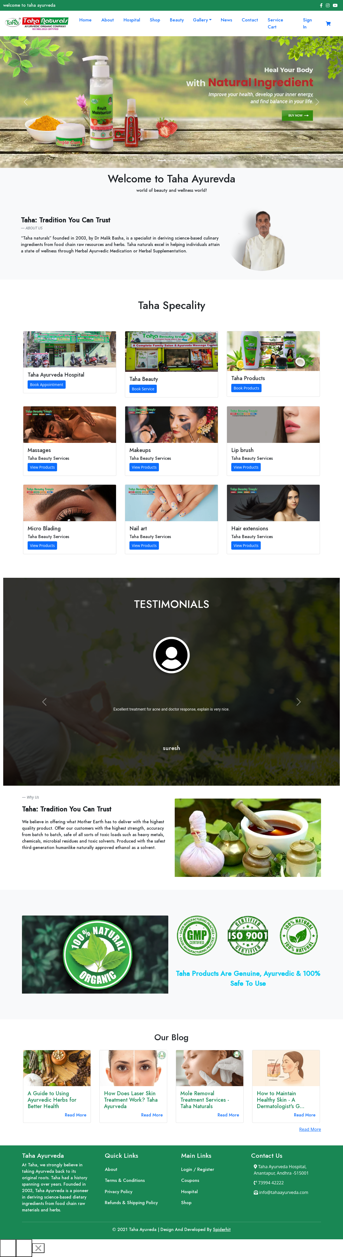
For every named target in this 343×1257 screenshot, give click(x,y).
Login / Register (197, 1169)
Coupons (190, 1180)
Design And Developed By (162, 1229)
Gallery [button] (200, 20)
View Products (42, 467)
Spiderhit (222, 1229)
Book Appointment (46, 384)
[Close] (38, 1248)
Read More (75, 1115)
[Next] (24, 1248)
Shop (155, 20)
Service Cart (275, 23)
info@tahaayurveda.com (281, 1192)
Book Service (143, 388)
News (226, 20)
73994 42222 (269, 1183)
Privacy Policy (118, 1191)
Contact (250, 20)
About (107, 20)
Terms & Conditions (125, 1180)
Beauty (177, 20)
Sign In (307, 23)
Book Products (246, 388)
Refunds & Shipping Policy (131, 1202)
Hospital (132, 20)
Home (85, 20)
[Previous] (8, 1248)
